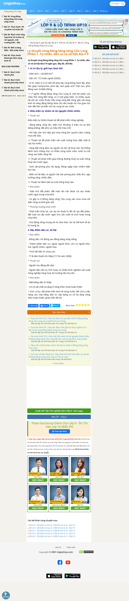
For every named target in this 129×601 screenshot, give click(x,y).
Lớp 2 (87, 10)
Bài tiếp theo (71, 312)
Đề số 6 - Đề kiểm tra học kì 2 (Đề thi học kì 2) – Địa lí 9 (52, 528)
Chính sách (70, 547)
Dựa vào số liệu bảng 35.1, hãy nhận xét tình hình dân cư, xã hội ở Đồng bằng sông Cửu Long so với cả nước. (59, 355)
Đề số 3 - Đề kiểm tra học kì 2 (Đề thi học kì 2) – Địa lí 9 (52, 536)
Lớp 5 (63, 10)
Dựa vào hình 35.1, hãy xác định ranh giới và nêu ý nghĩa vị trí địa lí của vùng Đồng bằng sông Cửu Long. (57, 328)
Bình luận (33, 306)
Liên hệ (58, 547)
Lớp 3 (79, 10)
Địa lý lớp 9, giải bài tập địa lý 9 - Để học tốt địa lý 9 (53, 42)
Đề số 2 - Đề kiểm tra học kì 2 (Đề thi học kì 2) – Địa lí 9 (52, 533)
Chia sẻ (44, 306)
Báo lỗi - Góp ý (59, 416)
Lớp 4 (71, 10)
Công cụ (104, 10)
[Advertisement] (57, 386)
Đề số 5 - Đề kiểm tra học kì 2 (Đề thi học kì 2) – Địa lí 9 (52, 525)
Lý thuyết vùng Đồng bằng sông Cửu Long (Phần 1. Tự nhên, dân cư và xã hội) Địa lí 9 (58, 52)
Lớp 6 (56, 10)
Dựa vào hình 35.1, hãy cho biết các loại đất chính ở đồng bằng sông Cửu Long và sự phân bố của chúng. (58, 319)
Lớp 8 (40, 10)
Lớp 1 (95, 10)
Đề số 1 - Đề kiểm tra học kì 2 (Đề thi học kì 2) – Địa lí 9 (52, 530)
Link (46, 452)
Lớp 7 (48, 10)
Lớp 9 (32, 10)
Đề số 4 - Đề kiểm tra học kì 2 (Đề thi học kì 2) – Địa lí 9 (110, 65)
